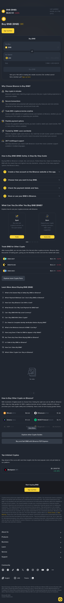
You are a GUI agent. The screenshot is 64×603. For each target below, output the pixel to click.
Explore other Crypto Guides (32, 435)
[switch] (32, 578)
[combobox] (9, 58)
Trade (17, 237)
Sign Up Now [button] (8, 31)
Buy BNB (32, 69)
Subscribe (47, 237)
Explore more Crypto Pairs (13, 278)
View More (32, 428)
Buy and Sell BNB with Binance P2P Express (32, 441)
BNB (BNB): (11, 9)
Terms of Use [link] (51, 512)
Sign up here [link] (26, 77)
